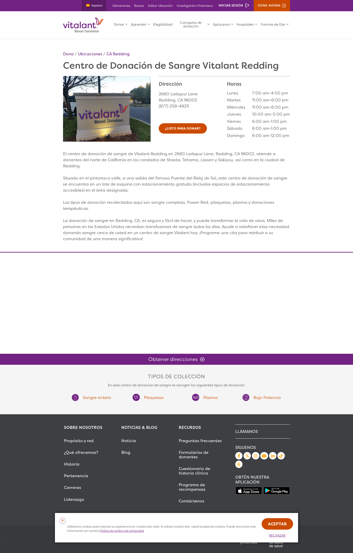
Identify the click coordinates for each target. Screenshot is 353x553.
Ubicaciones (121, 5)
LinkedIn (272, 455)
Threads (238, 464)
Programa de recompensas (192, 487)
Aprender (138, 24)
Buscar (139, 5)
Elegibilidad (162, 24)
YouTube (264, 455)
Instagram (255, 455)
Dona (68, 54)
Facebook (238, 455)
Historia (71, 464)
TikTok (281, 455)
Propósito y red (79, 440)
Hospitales (245, 24)
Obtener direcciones (173, 359)
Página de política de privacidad (122, 531)
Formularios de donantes (193, 455)
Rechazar (277, 535)
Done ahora (269, 5)
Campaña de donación (190, 24)
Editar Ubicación (160, 5)
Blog (125, 452)
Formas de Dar (273, 24)
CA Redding (118, 54)
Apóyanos (221, 24)
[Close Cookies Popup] (62, 520)
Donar (119, 24)
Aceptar (277, 524)
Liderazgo (74, 499)
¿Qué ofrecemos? (81, 452)
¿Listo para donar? (183, 128)
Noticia (128, 440)
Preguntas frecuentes (200, 440)
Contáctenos (191, 501)
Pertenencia (76, 476)
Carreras (72, 487)
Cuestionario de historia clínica (194, 471)
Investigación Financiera (195, 5)
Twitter (247, 455)
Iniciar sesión (231, 5)
